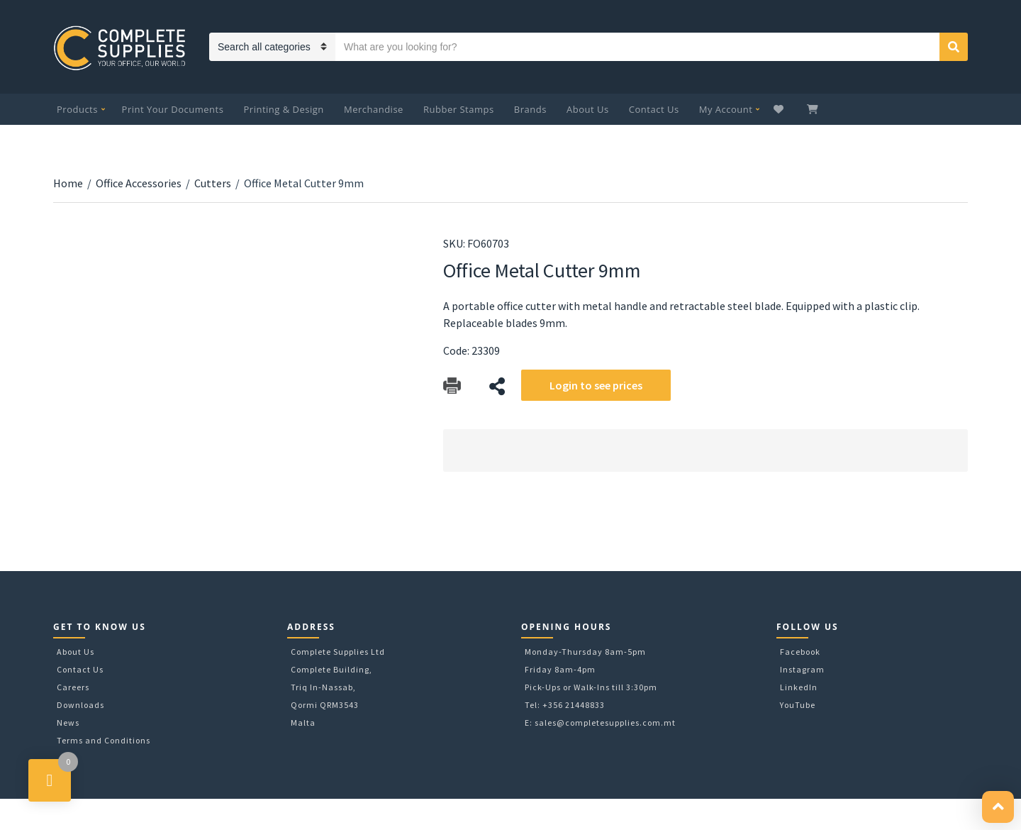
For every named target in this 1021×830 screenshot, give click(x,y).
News (68, 722)
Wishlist (780, 109)
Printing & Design (284, 109)
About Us (588, 109)
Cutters (212, 183)
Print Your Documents (173, 109)
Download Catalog (452, 386)
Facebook (800, 651)
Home (68, 183)
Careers (73, 687)
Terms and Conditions (103, 740)
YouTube (797, 704)
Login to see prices (595, 385)
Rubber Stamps (458, 109)
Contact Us (654, 109)
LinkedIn (799, 687)
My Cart (814, 109)
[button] (998, 807)
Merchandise (373, 109)
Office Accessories (139, 183)
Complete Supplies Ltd (338, 651)
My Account (726, 109)
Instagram (802, 669)
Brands (530, 109)
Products (77, 109)
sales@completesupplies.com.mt (605, 722)
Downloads (80, 704)
